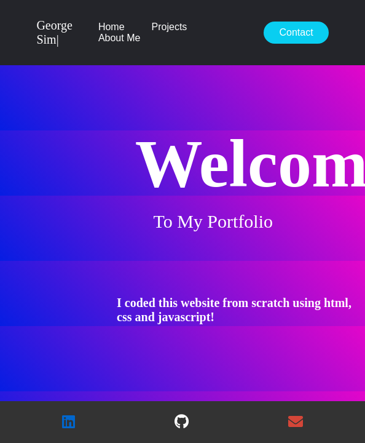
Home (111, 27)
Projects (169, 27)
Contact (296, 32)
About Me (119, 38)
